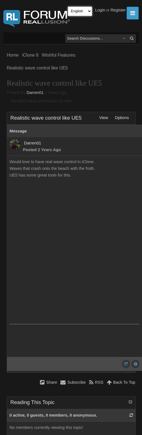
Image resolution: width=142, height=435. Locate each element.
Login (100, 10)
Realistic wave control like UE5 (37, 68)
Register (118, 10)
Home (13, 55)
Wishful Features (58, 55)
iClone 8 (30, 55)
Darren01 (35, 92)
